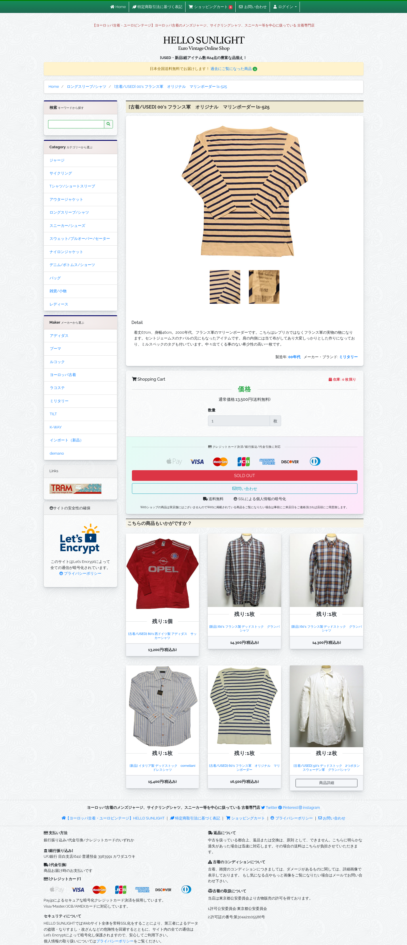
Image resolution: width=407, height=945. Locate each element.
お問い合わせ (331, 818)
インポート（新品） (67, 440)
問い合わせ (244, 488)
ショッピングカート (246, 818)
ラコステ (57, 388)
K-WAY (56, 427)
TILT (53, 414)
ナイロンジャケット (66, 252)
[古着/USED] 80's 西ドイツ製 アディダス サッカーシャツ (162, 636)
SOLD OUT (244, 475)
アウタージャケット (66, 199)
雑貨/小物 (58, 291)
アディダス (59, 335)
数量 (211, 410)
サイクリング (61, 173)
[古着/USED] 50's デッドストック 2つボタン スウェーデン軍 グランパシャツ (328, 767)
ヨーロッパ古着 (63, 375)
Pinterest (288, 807)
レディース (59, 304)
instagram (309, 807)
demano (57, 453)
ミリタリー (59, 401)
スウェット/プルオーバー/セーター (80, 238)
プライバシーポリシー (80, 573)
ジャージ (57, 160)
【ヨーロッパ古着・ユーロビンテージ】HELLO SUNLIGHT (113, 818)
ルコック (57, 362)
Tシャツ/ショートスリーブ (72, 186)
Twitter (269, 807)
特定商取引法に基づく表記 (195, 818)
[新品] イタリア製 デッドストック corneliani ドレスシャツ (164, 767)
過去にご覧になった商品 (234, 69)
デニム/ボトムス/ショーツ (72, 265)
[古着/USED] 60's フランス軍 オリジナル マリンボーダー (244, 767)
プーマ (55, 348)
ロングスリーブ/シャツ (69, 212)
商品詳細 (326, 783)
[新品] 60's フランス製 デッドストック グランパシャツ (244, 628)
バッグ (55, 278)
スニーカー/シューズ (68, 225)
